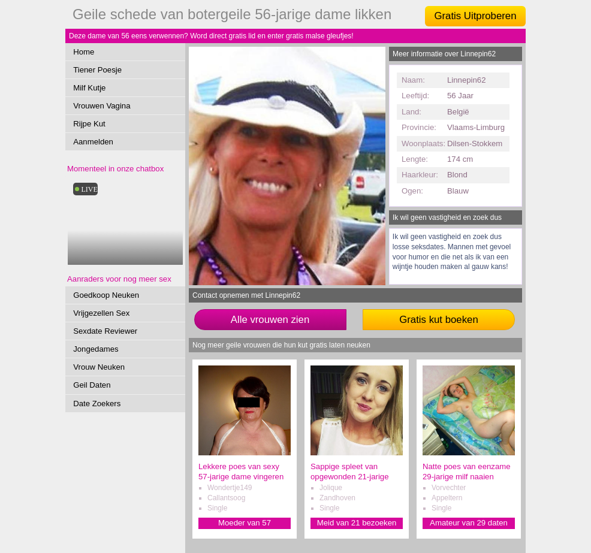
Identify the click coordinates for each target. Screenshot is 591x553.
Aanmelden (93, 141)
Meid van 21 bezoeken (357, 522)
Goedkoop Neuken (106, 295)
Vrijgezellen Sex (101, 313)
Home (83, 51)
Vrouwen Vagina (101, 105)
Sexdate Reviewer (105, 331)
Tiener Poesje (97, 69)
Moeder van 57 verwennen (244, 523)
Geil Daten (91, 384)
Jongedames (96, 349)
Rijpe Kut (89, 123)
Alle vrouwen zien (270, 319)
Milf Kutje (89, 87)
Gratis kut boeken (438, 319)
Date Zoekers (96, 403)
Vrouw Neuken (99, 366)
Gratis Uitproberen (475, 16)
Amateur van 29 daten (469, 522)
